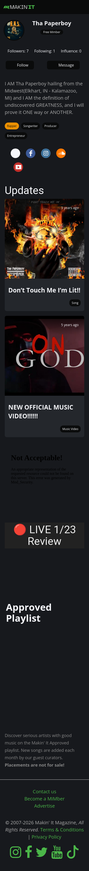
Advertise (44, 806)
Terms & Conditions (62, 829)
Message (66, 65)
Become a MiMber (44, 798)
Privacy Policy (46, 837)
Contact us (44, 791)
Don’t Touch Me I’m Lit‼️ (44, 290)
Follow (22, 65)
